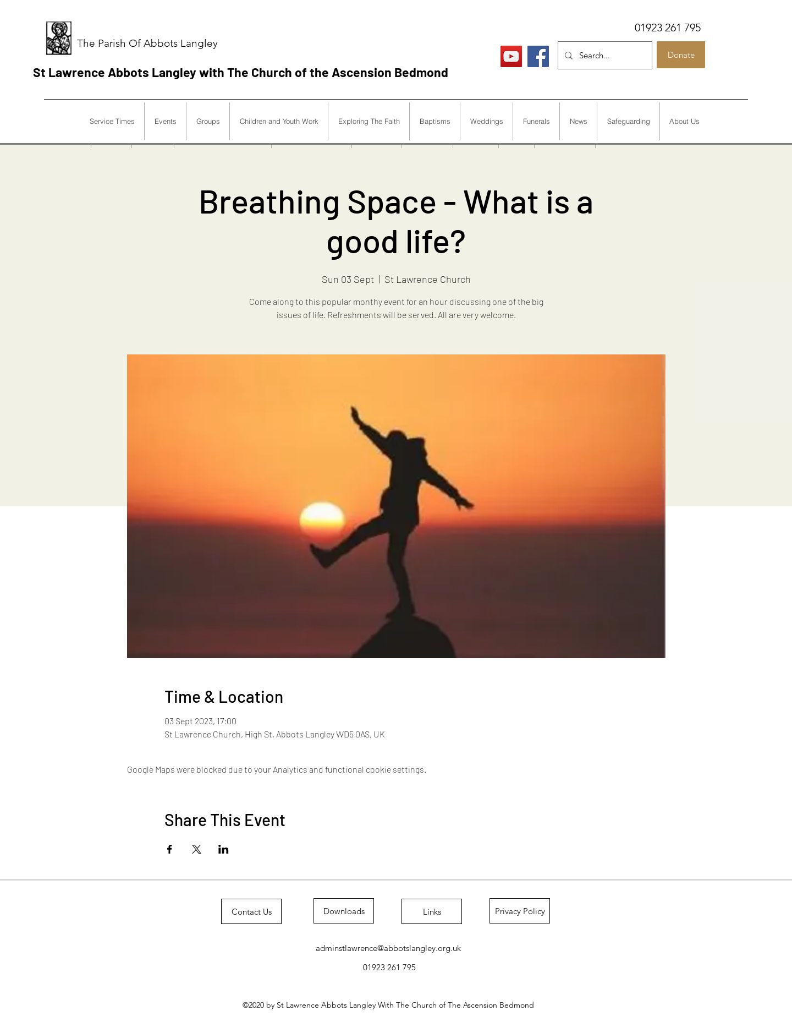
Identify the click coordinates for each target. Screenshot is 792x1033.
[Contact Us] (251, 911)
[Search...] (604, 55)
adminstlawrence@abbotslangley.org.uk (388, 948)
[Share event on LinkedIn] (223, 849)
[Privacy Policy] (520, 910)
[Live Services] (511, 56)
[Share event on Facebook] (169, 849)
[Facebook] (538, 56)
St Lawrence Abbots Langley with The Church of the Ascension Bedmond (240, 72)
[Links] (432, 911)
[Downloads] (344, 910)
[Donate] (681, 54)
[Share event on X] (196, 849)
